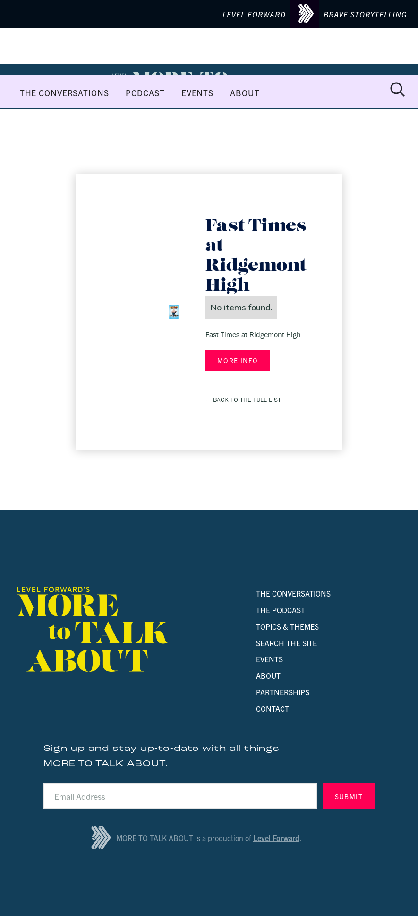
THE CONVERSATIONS (64, 93)
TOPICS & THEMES (287, 626)
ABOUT (244, 93)
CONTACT (272, 708)
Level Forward (276, 837)
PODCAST (145, 93)
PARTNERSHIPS (282, 692)
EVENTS (197, 93)
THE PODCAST (280, 610)
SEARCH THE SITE (286, 643)
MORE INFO (237, 360)
